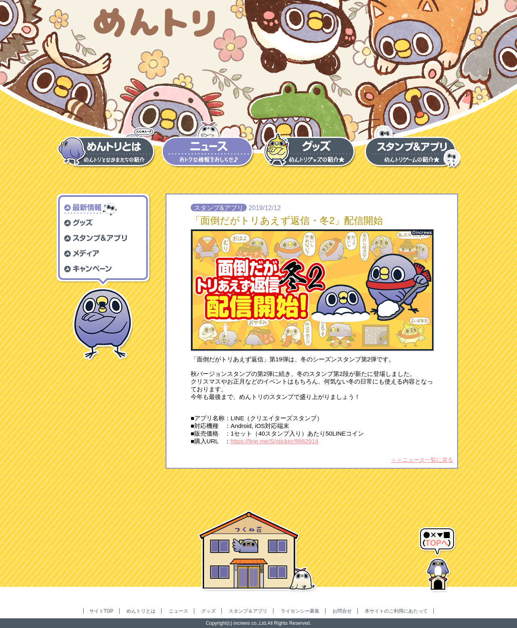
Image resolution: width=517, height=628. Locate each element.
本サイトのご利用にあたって (396, 611)
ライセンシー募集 (300, 611)
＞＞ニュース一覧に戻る (422, 460)
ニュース (178, 611)
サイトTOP (101, 611)
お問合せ (342, 611)
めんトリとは (141, 611)
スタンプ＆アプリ (248, 611)
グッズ (208, 611)
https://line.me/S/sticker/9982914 (275, 441)
